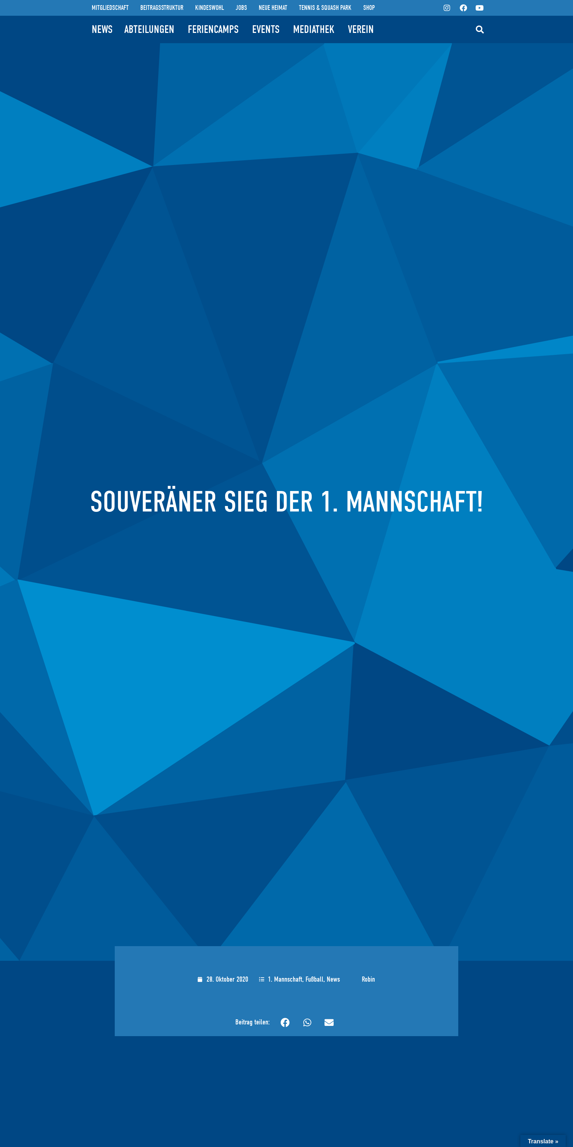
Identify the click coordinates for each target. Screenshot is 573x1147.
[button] (480, 29)
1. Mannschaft (285, 979)
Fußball (314, 979)
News (333, 979)
